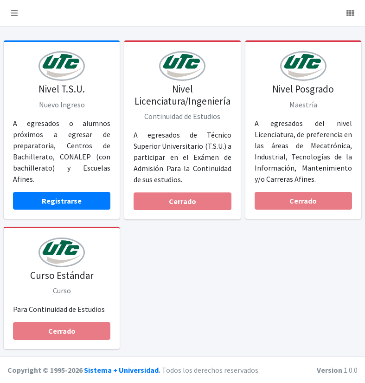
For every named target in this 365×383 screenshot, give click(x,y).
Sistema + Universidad (121, 370)
